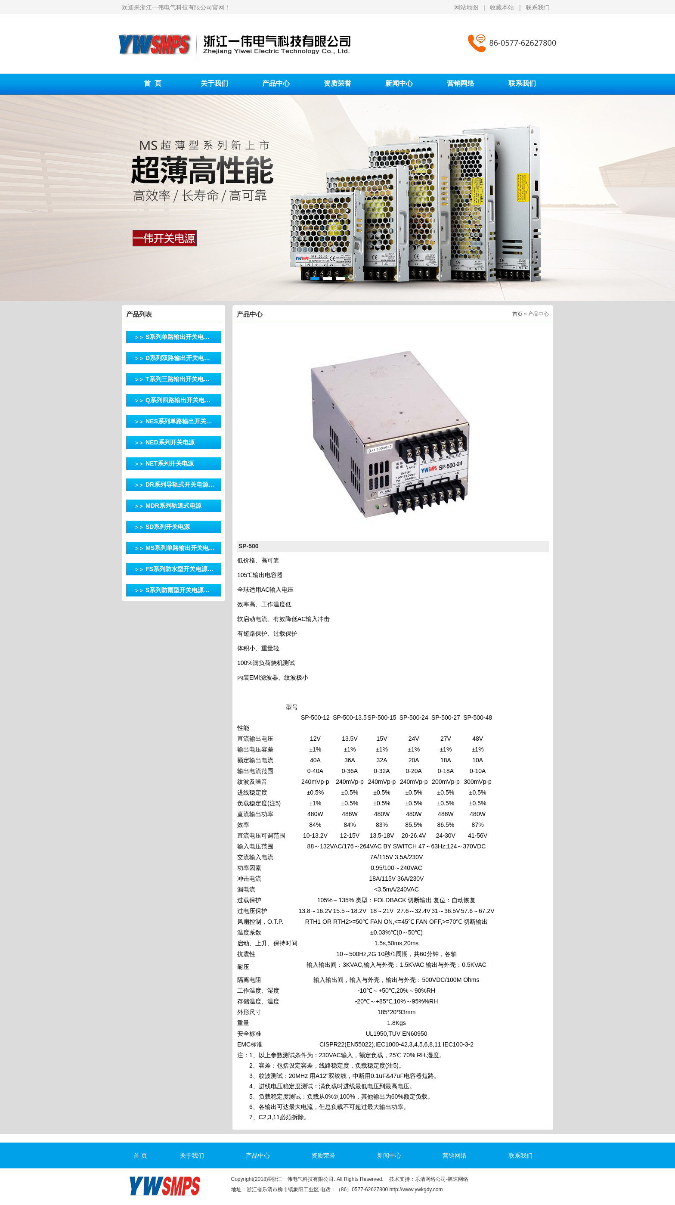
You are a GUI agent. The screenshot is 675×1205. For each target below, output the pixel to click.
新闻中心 (399, 83)
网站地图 (467, 7)
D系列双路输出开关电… (178, 357)
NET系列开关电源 (170, 463)
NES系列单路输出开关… (179, 421)
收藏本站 (502, 7)
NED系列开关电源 (170, 442)
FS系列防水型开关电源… (180, 568)
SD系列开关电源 (168, 526)
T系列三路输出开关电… (178, 379)
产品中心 (276, 83)
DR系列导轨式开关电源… (180, 484)
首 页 (152, 83)
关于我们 (214, 83)
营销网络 (460, 83)
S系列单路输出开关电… (178, 336)
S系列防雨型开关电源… (178, 590)
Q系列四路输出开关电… (178, 400)
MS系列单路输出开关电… (180, 547)
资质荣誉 (337, 83)
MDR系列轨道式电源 (173, 505)
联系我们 (538, 7)
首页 (517, 314)
